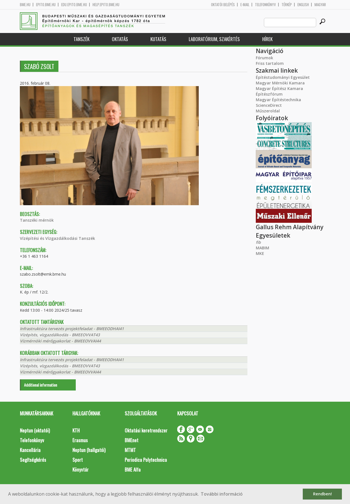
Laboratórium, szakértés (214, 39)
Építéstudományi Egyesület (283, 77)
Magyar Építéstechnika (278, 99)
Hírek (267, 39)
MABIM (262, 247)
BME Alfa (133, 469)
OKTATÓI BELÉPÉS (223, 4)
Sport (77, 459)
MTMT (130, 449)
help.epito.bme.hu (106, 4)
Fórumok (264, 57)
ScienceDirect (269, 105)
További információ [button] (222, 494)
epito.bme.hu (46, 4)
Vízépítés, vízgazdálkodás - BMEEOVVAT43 (60, 334)
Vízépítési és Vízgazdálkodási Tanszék (57, 238)
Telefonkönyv (265, 4)
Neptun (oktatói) (35, 430)
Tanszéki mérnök (37, 220)
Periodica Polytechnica (146, 459)
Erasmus (80, 440)
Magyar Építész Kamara (279, 88)
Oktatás (120, 39)
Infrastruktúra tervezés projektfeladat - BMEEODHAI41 (72, 328)
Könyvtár (80, 469)
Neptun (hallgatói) (88, 449)
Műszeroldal (268, 110)
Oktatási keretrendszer (146, 430)
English (303, 4)
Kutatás (158, 39)
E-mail (244, 4)
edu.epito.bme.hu (74, 4)
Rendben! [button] (322, 493)
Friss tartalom (270, 63)
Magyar (320, 4)
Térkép (287, 4)
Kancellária (30, 449)
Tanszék (81, 39)
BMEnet (131, 440)
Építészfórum (269, 94)
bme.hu (25, 4)
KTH (76, 430)
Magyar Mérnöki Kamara (280, 83)
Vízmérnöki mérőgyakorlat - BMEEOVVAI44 (60, 341)
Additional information (40, 385)
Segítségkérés (33, 459)
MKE (260, 253)
